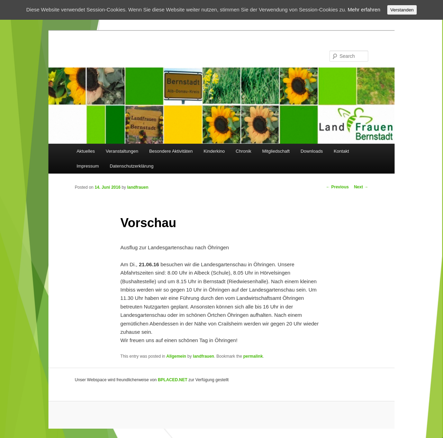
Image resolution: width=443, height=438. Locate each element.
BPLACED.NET (172, 379)
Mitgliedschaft (275, 151)
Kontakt (341, 151)
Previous (337, 187)
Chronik (243, 151)
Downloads (311, 151)
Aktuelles (85, 151)
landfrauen (137, 187)
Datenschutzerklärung (131, 166)
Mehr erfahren (364, 9)
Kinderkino (214, 151)
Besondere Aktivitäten (171, 151)
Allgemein (176, 356)
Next (361, 187)
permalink (253, 356)
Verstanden (402, 9)
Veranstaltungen (122, 151)
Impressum (87, 166)
